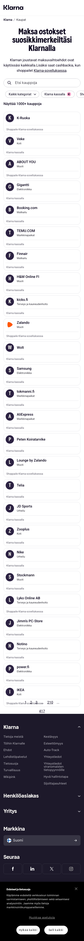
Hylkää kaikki (28, 930)
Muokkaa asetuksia (42, 917)
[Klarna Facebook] (12, 869)
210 (50, 702)
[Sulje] (76, 889)
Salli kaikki (56, 930)
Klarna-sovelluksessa (50, 70)
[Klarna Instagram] (71, 869)
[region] (42, 911)
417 (42, 711)
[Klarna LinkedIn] (32, 869)
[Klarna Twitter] (52, 869)
